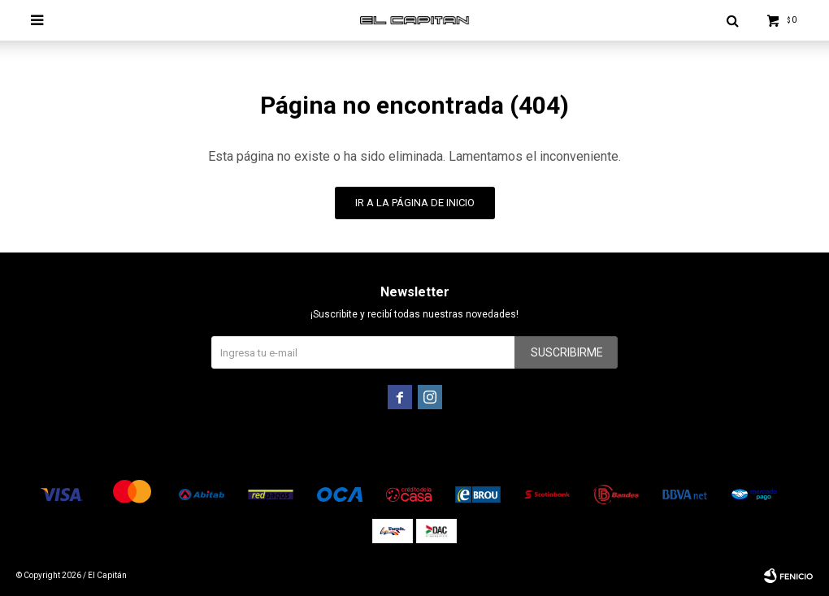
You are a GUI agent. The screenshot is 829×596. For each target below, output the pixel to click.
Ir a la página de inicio (415, 203)
